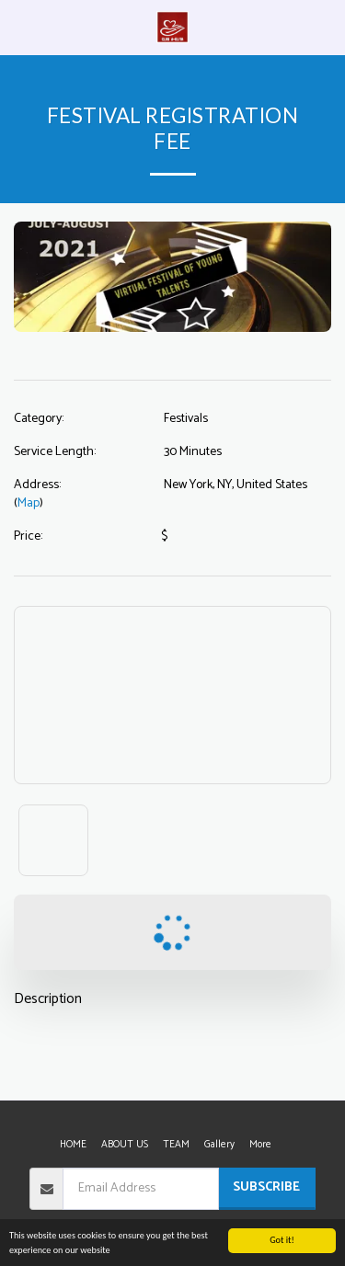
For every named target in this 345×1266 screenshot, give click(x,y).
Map (28, 503)
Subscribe (266, 1187)
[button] (20, 26)
